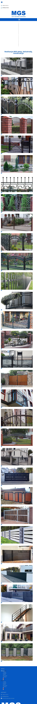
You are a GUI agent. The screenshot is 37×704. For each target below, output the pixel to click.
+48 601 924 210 (4, 5)
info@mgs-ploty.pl (5, 7)
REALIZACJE (5, 675)
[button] (5, 670)
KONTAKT (4, 676)
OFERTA (4, 674)
